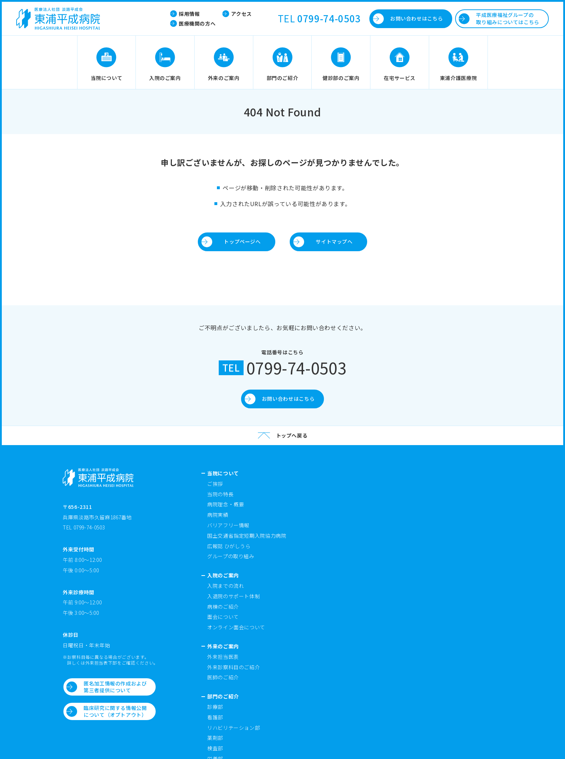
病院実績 (217, 514)
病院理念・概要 (225, 504)
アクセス (241, 13)
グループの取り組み (230, 556)
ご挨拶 (215, 483)
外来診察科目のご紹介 (233, 667)
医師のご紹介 (223, 677)
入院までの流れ (225, 585)
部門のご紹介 (223, 696)
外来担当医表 (223, 656)
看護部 (215, 717)
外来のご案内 (223, 646)
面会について (223, 616)
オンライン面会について (236, 627)
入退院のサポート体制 (233, 596)
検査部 (215, 748)
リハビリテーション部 (233, 727)
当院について (223, 473)
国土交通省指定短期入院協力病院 (246, 535)
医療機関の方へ (197, 23)
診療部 (215, 706)
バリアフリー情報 (228, 525)
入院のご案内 (223, 575)
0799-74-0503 (329, 18)
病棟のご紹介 (223, 606)
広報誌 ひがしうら (229, 546)
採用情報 (189, 13)
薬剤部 (215, 737)
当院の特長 (220, 494)
